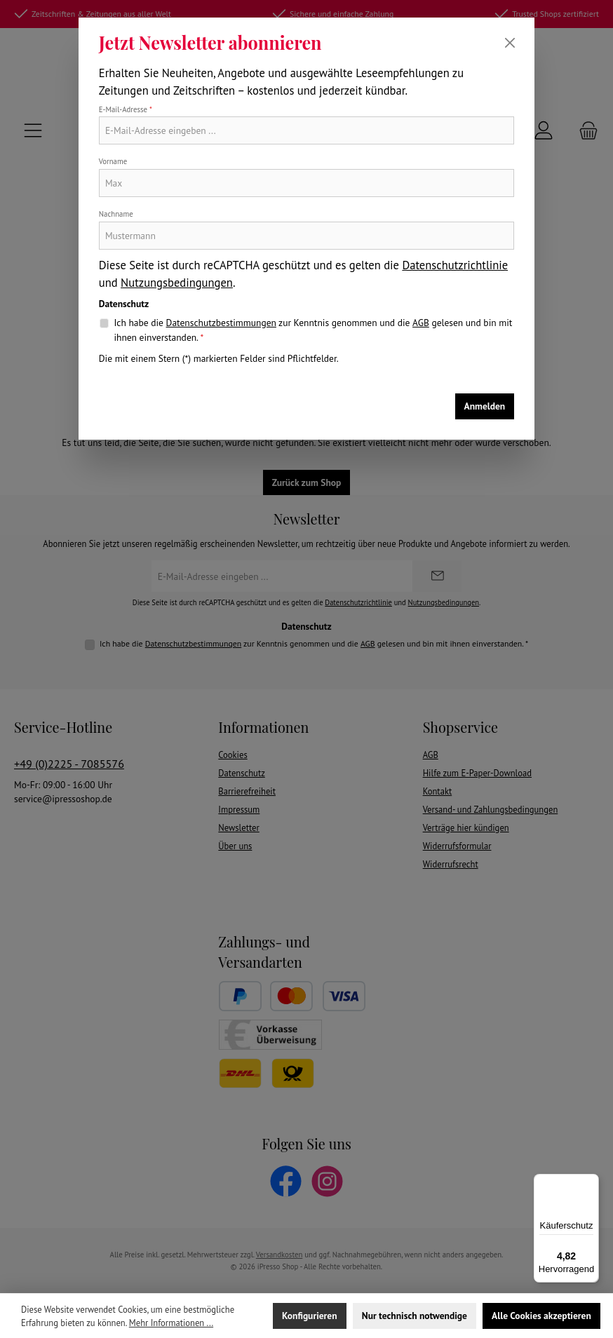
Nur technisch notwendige (414, 1315)
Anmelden (485, 406)
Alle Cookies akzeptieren (541, 1315)
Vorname (113, 161)
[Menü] (590, 1182)
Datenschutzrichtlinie (455, 265)
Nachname (116, 214)
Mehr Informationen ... (171, 1322)
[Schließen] (510, 43)
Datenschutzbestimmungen (221, 322)
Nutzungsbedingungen (177, 282)
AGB (420, 322)
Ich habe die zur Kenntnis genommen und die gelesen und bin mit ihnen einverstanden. (313, 329)
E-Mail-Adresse (125, 109)
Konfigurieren (309, 1315)
